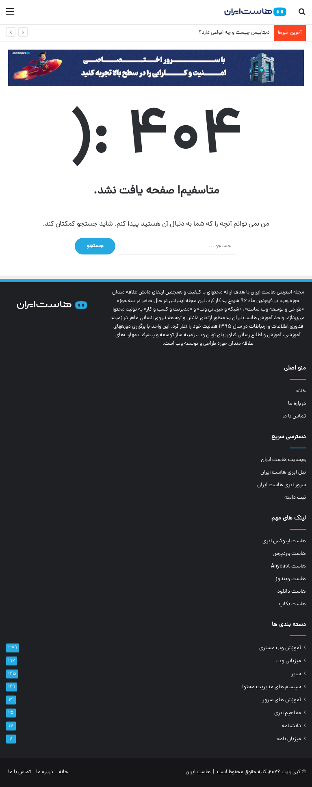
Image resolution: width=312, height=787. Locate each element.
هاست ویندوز (290, 579)
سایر (296, 674)
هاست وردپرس (289, 554)
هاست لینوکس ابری (284, 541)
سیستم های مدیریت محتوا (271, 687)
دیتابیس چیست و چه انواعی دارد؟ (234, 33)
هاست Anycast (288, 566)
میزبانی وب (288, 661)
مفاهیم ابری (287, 713)
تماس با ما (294, 416)
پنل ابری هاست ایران (283, 472)
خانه (301, 391)
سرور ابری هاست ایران (281, 485)
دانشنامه (291, 726)
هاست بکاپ (292, 604)
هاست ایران (198, 772)
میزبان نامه (289, 739)
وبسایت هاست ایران (283, 460)
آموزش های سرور (281, 700)
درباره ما (297, 404)
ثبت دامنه (295, 498)
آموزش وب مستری (280, 648)
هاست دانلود (291, 591)
